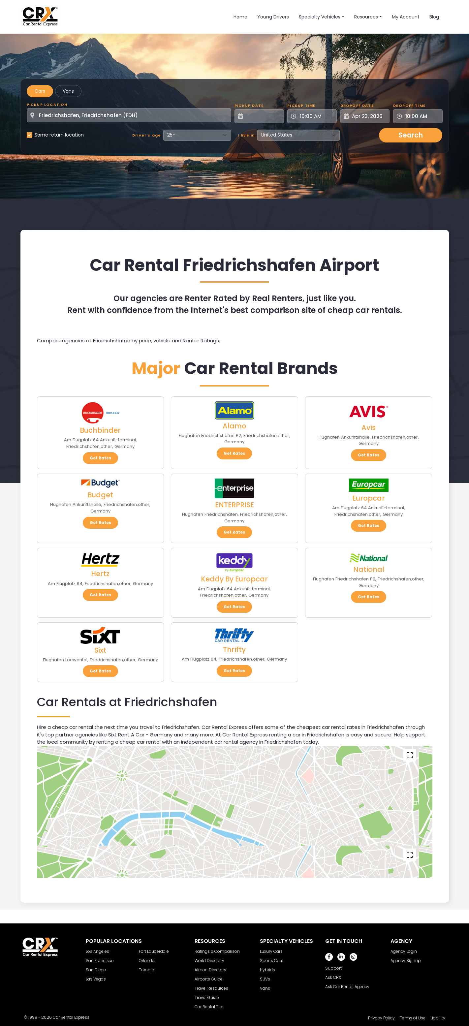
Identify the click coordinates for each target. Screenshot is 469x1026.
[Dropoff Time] (422, 116)
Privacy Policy (381, 1018)
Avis (368, 427)
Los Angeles (97, 951)
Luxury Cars (271, 951)
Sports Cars (271, 960)
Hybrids (267, 970)
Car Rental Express (71, 1017)
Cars (40, 91)
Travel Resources (211, 988)
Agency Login (404, 951)
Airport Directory (210, 970)
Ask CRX (333, 977)
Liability (437, 1018)
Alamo (234, 426)
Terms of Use (412, 1018)
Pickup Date (249, 105)
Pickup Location (47, 104)
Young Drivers (273, 17)
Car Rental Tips (210, 1007)
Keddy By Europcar (234, 579)
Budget (100, 495)
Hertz (100, 573)
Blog (434, 17)
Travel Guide (207, 997)
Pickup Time (301, 105)
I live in (246, 135)
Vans (68, 91)
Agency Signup (406, 960)
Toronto (146, 970)
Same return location (59, 135)
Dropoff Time (409, 105)
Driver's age (146, 135)
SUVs (265, 979)
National (368, 569)
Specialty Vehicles (319, 17)
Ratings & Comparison (217, 951)
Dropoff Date (357, 105)
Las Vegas (96, 979)
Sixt (100, 650)
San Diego (96, 970)
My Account (406, 17)
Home (240, 17)
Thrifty (234, 649)
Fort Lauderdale (154, 951)
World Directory (209, 960)
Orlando (147, 960)
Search (410, 135)
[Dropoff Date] (369, 116)
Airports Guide (209, 979)
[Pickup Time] (316, 116)
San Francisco (100, 960)
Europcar (368, 498)
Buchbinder (100, 430)
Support (333, 968)
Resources (366, 17)
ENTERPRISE (234, 505)
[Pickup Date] (263, 116)
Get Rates (100, 458)
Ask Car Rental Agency (347, 986)
